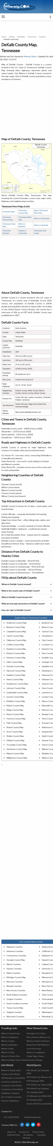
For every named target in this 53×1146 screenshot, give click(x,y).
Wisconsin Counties (15, 1016)
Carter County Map (15, 636)
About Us (11, 1132)
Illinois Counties (14, 964)
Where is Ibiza (7, 1048)
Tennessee (32, 37)
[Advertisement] (26, 109)
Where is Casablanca (36, 1052)
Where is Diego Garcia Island (14, 1060)
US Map (11, 37)
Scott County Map (15, 731)
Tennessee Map (9, 212)
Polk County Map (14, 723)
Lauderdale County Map (17, 692)
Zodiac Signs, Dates (35, 1056)
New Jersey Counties (16, 990)
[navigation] (3, 17)
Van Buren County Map (17, 749)
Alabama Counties (15, 947)
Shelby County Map (15, 736)
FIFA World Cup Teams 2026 (39, 1084)
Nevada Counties (14, 986)
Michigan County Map (16, 977)
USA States (21, 37)
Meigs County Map (15, 710)
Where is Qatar (8, 1041)
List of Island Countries (11, 1097)
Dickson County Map (16, 653)
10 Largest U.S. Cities (36, 1033)
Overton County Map (16, 718)
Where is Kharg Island (11, 1070)
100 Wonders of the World (13, 1078)
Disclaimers (28, 1135)
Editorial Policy (13, 1135)
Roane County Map (15, 727)
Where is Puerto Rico (10, 1056)
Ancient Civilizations (10, 1100)
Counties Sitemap (34, 1060)
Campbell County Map (16, 631)
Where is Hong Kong (10, 1033)
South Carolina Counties (17, 1003)
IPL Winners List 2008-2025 (39, 1096)
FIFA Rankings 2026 (35, 1081)
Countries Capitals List (11, 1082)
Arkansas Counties (15, 951)
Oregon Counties (14, 999)
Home (3, 37)
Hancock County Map (16, 670)
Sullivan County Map (15, 740)
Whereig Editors (30, 56)
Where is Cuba (7, 1052)
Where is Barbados (9, 1045)
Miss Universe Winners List (39, 1037)
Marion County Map (15, 705)
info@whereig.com (32, 1117)
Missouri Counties (15, 981)
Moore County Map (15, 714)
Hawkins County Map (16, 675)
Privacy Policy (38, 1132)
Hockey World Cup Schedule (39, 1103)
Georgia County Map (16, 960)
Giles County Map (14, 662)
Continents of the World (12, 1089)
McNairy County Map (16, 701)
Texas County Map (15, 1008)
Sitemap (26, 1138)
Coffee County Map (15, 644)
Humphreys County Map (17, 684)
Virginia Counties (14, 1012)
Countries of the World (11, 1085)
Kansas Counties (14, 968)
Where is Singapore (9, 1037)
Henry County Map (15, 679)
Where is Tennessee (41, 219)
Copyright (41, 1135)
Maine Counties (13, 973)
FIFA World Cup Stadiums (38, 1088)
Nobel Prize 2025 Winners (38, 1045)
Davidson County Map (16, 649)
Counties (42, 37)
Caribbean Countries (10, 1093)
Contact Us (24, 1132)
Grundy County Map (15, 666)
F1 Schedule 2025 (34, 1100)
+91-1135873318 (11, 1117)
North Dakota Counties (17, 995)
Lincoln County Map (15, 697)
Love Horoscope (34, 1048)
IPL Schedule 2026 (35, 1092)
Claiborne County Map (16, 640)
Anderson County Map (17, 623)
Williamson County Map (17, 758)
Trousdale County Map (17, 745)
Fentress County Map (16, 657)
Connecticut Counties (16, 955)
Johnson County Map (16, 688)
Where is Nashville (41, 225)
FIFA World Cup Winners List (39, 1077)
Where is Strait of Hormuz (38, 1041)
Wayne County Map (15, 753)
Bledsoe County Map (16, 627)
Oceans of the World (10, 1074)
